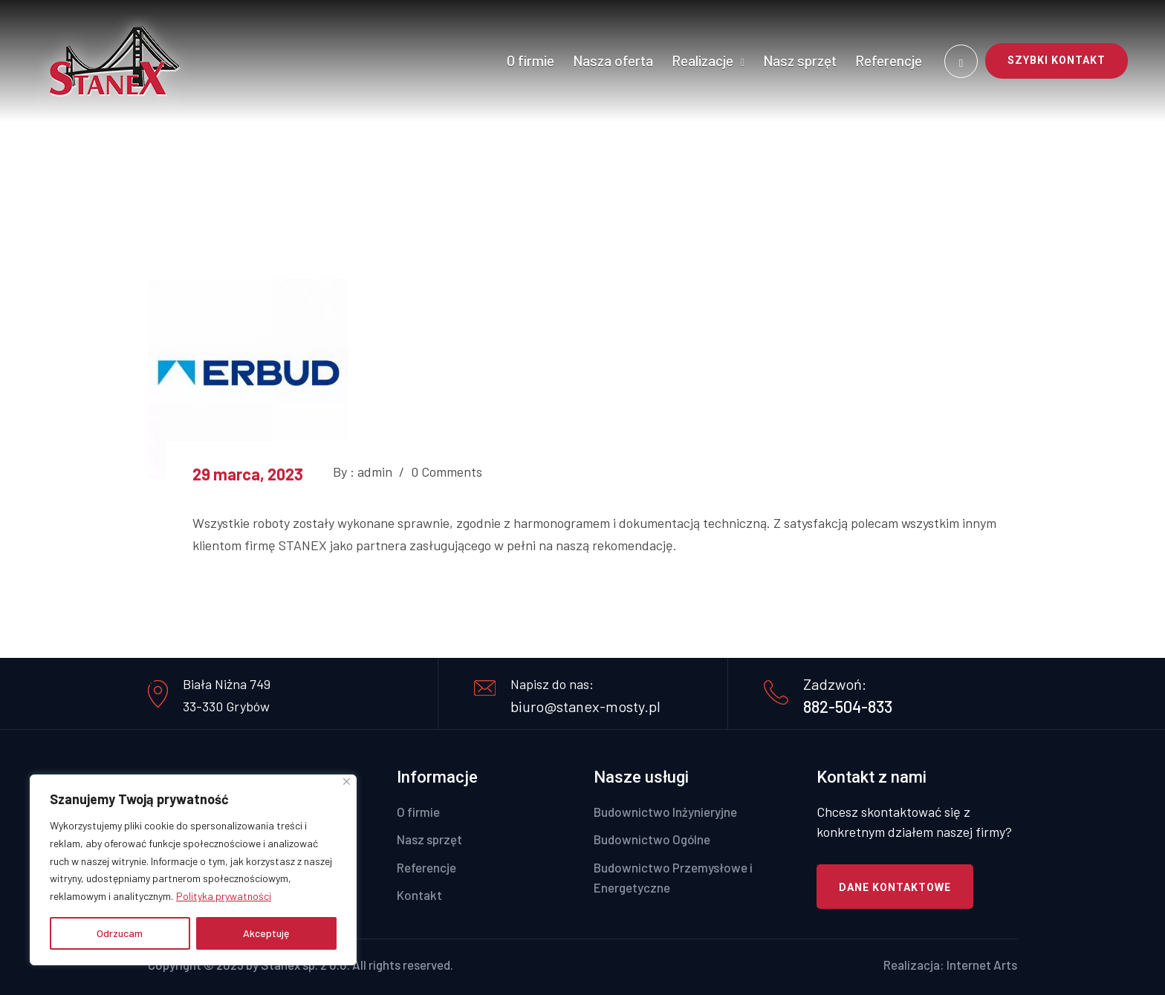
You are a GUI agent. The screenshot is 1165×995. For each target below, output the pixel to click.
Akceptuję (266, 933)
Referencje (888, 60)
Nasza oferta (613, 60)
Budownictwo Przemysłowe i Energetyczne (673, 877)
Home (546, 164)
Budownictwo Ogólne (652, 839)
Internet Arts (982, 964)
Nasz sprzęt (800, 60)
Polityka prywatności (223, 896)
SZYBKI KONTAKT (1056, 60)
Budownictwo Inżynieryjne (665, 811)
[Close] (346, 781)
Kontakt (419, 894)
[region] (193, 869)
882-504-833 (847, 706)
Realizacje (702, 60)
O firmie (530, 60)
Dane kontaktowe (895, 887)
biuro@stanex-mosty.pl (585, 706)
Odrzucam (120, 933)
